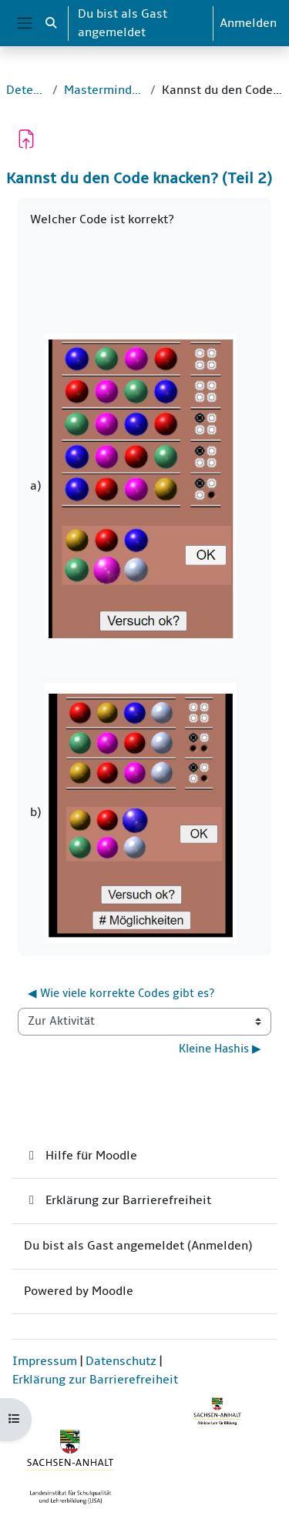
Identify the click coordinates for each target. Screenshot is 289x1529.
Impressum (44, 1361)
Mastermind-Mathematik (104, 90)
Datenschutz (121, 1361)
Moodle (112, 1291)
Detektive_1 (26, 90)
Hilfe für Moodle (80, 1155)
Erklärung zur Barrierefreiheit (117, 1200)
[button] (51, 23)
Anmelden (248, 23)
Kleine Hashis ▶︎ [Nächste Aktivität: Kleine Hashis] (220, 1049)
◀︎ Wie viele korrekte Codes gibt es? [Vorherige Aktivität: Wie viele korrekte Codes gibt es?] (121, 993)
